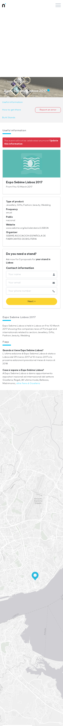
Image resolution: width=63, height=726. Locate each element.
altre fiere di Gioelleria (28, 383)
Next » (32, 301)
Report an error (48, 110)
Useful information (12, 102)
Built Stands (8, 118)
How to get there (11, 110)
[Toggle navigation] (58, 5)
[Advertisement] (31, 43)
